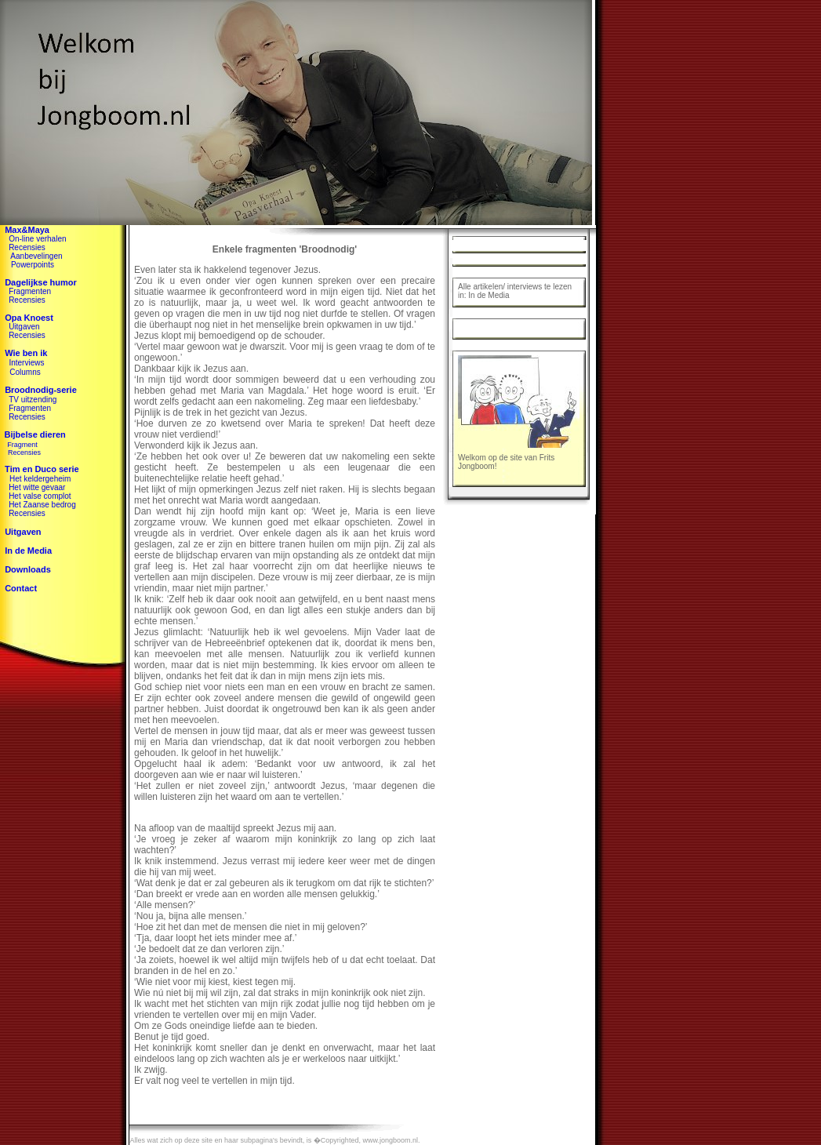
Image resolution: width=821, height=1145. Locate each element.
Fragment (22, 445)
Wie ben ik (26, 353)
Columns (24, 372)
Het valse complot (40, 496)
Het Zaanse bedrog (42, 504)
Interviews (26, 362)
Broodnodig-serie (41, 389)
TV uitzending (32, 399)
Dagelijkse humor (41, 282)
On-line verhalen (37, 238)
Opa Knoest (29, 317)
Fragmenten (30, 291)
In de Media (28, 550)
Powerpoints (32, 264)
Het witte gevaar (37, 487)
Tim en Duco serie (39, 469)
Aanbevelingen (36, 256)
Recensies (27, 247)
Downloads (28, 569)
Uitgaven (24, 326)
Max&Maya (27, 229)
